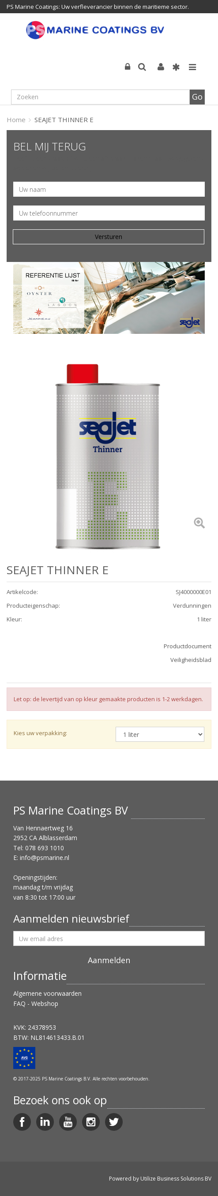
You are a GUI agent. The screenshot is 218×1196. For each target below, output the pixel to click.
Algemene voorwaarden (47, 993)
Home (16, 119)
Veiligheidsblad (190, 660)
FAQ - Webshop (35, 1003)
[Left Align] (199, 523)
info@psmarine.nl (44, 857)
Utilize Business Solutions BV (175, 1178)
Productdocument (187, 646)
